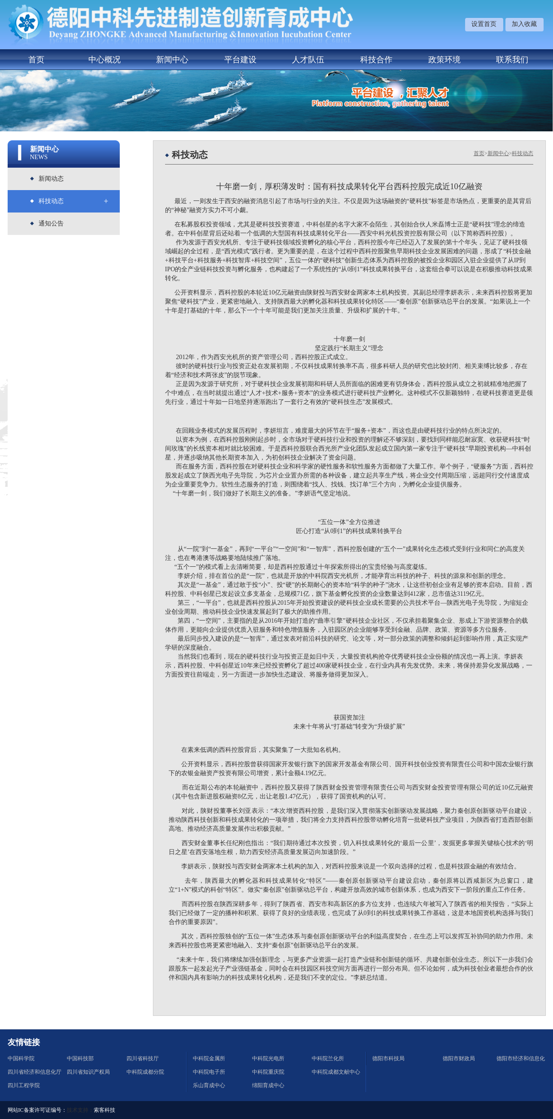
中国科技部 (80, 1058)
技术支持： (80, 1110)
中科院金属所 (209, 1058)
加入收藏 (524, 24)
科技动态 (51, 201)
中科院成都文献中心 (336, 1072)
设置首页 (483, 24)
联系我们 (512, 59)
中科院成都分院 (145, 1072)
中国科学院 (21, 1058)
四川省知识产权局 (88, 1072)
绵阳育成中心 (268, 1085)
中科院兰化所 (328, 1058)
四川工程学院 (24, 1085)
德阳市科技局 (388, 1058)
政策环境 (444, 59)
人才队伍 (308, 59)
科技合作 (376, 59)
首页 (36, 59)
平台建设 (240, 59)
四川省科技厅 (142, 1058)
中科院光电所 (268, 1058)
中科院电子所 (209, 1072)
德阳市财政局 (459, 1058)
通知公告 (51, 223)
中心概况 (104, 59)
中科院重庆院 (268, 1072)
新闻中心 (172, 59)
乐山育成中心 (209, 1085)
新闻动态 (51, 178)
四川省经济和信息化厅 (34, 1072)
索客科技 (104, 1110)
